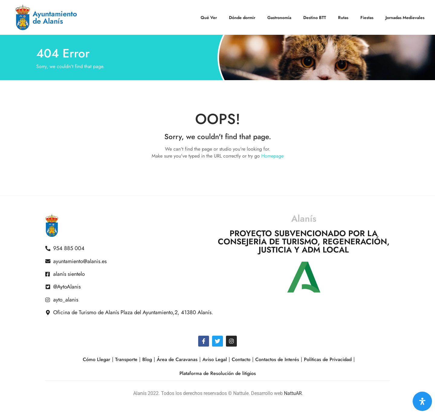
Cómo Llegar (96, 359)
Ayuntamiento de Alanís (55, 17)
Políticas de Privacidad (328, 359)
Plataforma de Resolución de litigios (217, 373)
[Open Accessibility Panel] (422, 401)
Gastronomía (279, 18)
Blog (147, 359)
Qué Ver (209, 18)
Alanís (303, 218)
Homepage (272, 155)
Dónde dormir (242, 18)
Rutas (343, 18)
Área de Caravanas (177, 359)
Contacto (241, 359)
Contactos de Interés (277, 359)
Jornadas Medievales (404, 18)
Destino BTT (314, 18)
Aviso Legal (214, 359)
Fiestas (366, 18)
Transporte (126, 359)
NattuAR (293, 393)
